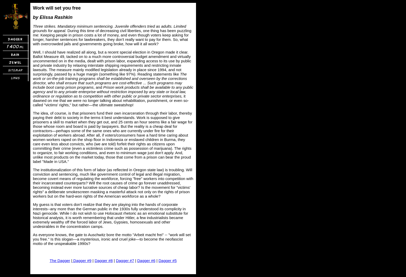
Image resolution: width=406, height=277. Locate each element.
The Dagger (60, 260)
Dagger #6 (146, 260)
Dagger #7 (125, 260)
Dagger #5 (167, 260)
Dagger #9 (81, 260)
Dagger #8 (104, 260)
